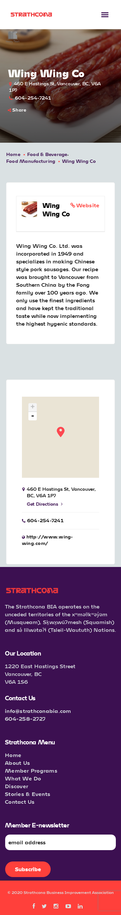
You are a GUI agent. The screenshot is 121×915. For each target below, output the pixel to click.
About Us (17, 763)
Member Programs (31, 770)
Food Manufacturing (30, 161)
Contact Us (20, 802)
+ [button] (33, 407)
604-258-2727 (25, 719)
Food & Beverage (47, 154)
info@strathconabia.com (38, 711)
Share (17, 110)
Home (13, 154)
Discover (16, 786)
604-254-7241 (33, 98)
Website (88, 205)
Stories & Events (27, 794)
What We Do (23, 778)
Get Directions (45, 504)
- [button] (32, 416)
